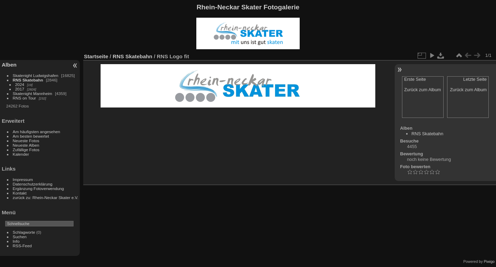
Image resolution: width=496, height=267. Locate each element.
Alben (9, 65)
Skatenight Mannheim (32, 93)
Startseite (96, 56)
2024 (19, 84)
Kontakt (20, 193)
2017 (19, 89)
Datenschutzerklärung (32, 184)
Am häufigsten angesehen (36, 131)
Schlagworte (24, 232)
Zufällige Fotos (26, 149)
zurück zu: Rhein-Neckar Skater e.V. (45, 197)
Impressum (23, 179)
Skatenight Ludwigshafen (35, 75)
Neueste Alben (26, 145)
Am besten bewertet (31, 136)
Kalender (21, 154)
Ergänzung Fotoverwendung (38, 188)
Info (16, 241)
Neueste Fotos (26, 140)
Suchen (20, 236)
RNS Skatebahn (28, 80)
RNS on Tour (24, 98)
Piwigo (489, 261)
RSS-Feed (22, 245)
